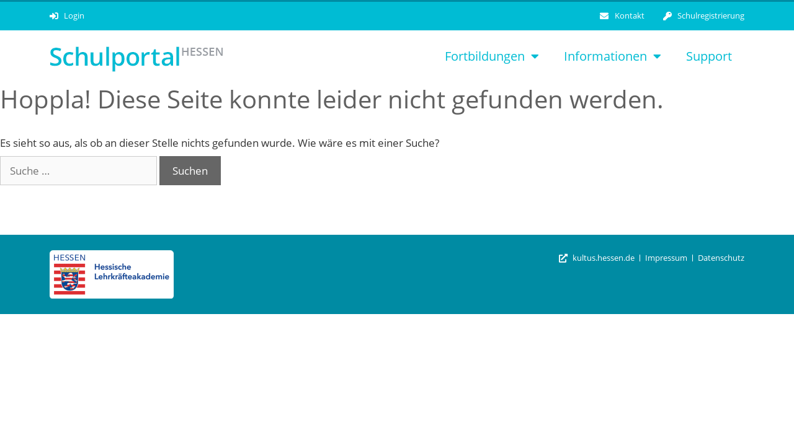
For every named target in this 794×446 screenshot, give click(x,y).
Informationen (612, 56)
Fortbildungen (492, 56)
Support (709, 56)
